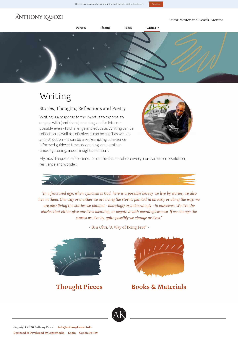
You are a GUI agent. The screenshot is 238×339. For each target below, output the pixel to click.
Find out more (136, 3)
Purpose (81, 27)
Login (72, 333)
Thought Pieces (79, 287)
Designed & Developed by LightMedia (38, 333)
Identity (105, 27)
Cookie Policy (88, 333)
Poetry (128, 27)
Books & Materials (158, 287)
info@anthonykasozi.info (75, 327)
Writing (153, 27)
